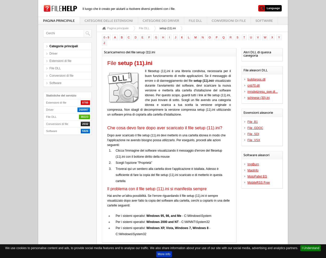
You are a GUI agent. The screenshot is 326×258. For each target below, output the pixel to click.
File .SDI (253, 134)
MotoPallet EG (257, 176)
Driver (53, 53)
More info (164, 254)
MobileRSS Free (259, 182)
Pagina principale (59, 21)
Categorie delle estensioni (109, 21)
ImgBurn (253, 164)
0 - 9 (106, 37)
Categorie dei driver (161, 21)
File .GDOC (255, 128)
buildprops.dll (257, 79)
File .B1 (253, 122)
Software (264, 21)
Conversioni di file (229, 21)
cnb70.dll (254, 85)
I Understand (310, 248)
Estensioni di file (60, 61)
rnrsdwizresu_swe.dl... (263, 91)
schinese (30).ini (259, 98)
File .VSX (254, 140)
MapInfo (253, 170)
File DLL (195, 21)
